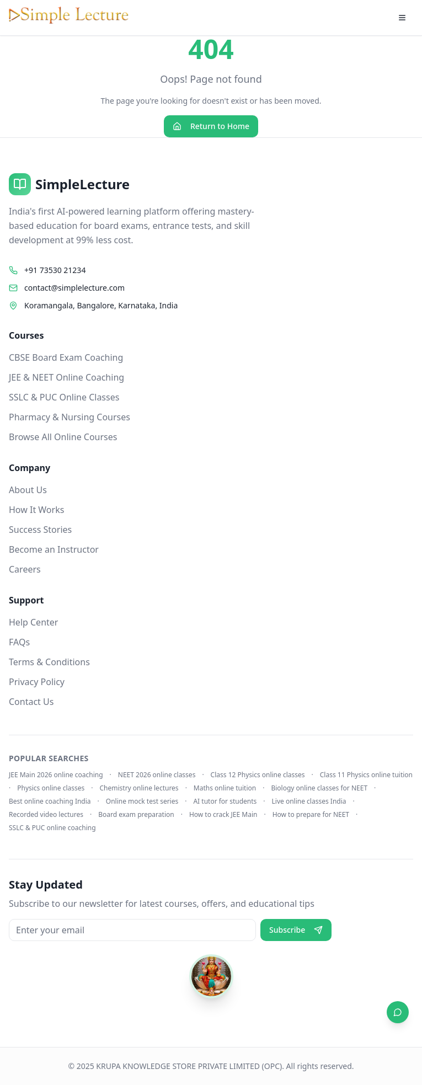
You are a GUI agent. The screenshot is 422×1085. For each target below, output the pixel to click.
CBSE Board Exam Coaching (66, 357)
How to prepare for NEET (311, 814)
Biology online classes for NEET (319, 788)
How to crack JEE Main (223, 814)
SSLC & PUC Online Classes (64, 397)
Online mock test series (142, 801)
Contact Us (31, 702)
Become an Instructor (54, 549)
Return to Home (211, 126)
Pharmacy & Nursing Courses (69, 417)
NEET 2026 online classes (157, 775)
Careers (25, 569)
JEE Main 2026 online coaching (56, 775)
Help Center (33, 622)
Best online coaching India (50, 801)
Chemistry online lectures (138, 788)
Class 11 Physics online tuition (366, 775)
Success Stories (40, 529)
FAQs (19, 642)
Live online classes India (309, 801)
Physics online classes (50, 788)
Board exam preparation (136, 814)
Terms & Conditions (49, 662)
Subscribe (296, 929)
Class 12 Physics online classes (258, 775)
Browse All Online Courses (63, 437)
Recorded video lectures (46, 814)
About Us (28, 490)
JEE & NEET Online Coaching (66, 377)
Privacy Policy (37, 682)
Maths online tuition (225, 788)
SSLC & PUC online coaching (52, 828)
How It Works (36, 510)
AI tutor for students (225, 801)
